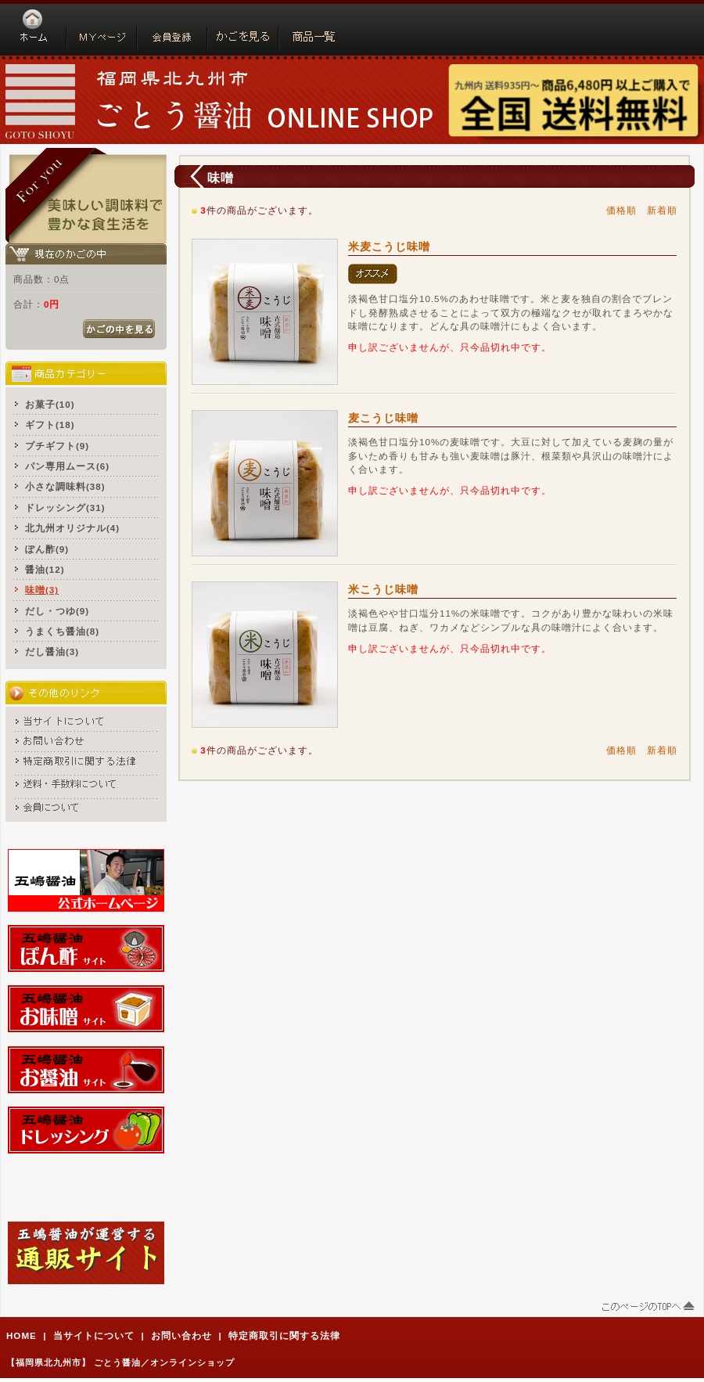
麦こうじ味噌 (383, 418)
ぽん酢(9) (47, 549)
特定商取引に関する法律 (284, 1335)
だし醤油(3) (52, 651)
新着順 (662, 210)
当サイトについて (94, 1335)
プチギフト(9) (57, 446)
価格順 (621, 210)
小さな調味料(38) (65, 486)
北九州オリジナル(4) (72, 528)
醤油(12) (45, 569)
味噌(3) (42, 590)
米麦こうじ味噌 (389, 246)
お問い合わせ (181, 1335)
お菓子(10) (50, 404)
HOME (21, 1335)
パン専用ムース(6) (67, 466)
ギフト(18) (50, 424)
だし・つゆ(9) (57, 611)
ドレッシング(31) (65, 507)
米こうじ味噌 (383, 589)
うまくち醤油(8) (62, 631)
